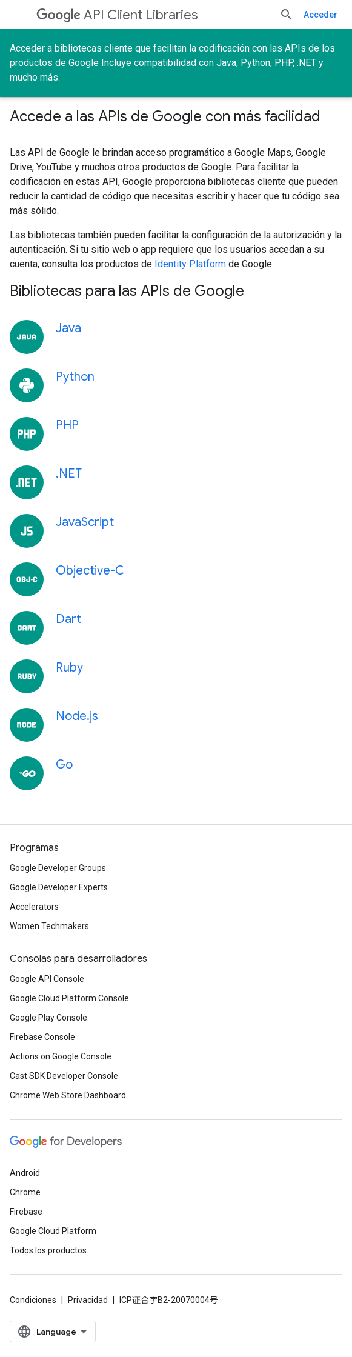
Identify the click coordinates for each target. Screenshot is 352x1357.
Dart (68, 619)
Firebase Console (42, 1037)
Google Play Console (48, 1017)
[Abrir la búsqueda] (286, 14)
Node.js (77, 716)
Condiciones (33, 1300)
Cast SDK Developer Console (64, 1076)
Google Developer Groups (58, 868)
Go (64, 764)
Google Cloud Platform (53, 1231)
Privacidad (88, 1300)
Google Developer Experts (59, 887)
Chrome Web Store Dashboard (68, 1095)
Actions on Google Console (60, 1056)
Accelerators (34, 907)
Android (25, 1173)
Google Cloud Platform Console (69, 998)
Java (68, 328)
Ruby (69, 667)
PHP (67, 425)
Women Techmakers (49, 926)
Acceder (320, 14)
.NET (69, 473)
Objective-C (90, 570)
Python (75, 376)
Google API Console (47, 979)
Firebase (26, 1211)
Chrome (25, 1192)
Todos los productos (48, 1250)
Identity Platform (190, 264)
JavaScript (85, 522)
